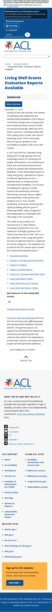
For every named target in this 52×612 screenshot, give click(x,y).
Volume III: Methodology (21, 269)
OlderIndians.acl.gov (37, 487)
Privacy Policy (11, 492)
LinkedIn (13, 439)
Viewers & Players (9, 504)
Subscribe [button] (14, 582)
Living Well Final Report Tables (24, 287)
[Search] (27, 34)
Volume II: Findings (18, 264)
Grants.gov (10, 529)
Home (7, 64)
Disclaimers (10, 470)
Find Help (11, 26)
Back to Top (26, 358)
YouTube (14, 431)
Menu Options (14, 104)
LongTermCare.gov (37, 481)
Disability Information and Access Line (35, 462)
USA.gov (9, 551)
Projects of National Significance (21, 317)
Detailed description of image (20, 309)
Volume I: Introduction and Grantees (26, 260)
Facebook (14, 427)
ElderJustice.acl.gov (37, 476)
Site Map (8, 498)
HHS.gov (9, 535)
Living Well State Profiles (21, 278)
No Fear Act (11, 540)
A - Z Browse (11, 30)
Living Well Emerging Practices (24, 283)
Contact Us (10, 476)
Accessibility (10, 465)
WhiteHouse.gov (13, 556)
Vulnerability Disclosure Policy (10, 514)
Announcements (15, 21)
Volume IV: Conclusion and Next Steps (27, 274)
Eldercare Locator (36, 470)
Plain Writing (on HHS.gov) (18, 546)
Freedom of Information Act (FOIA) (10, 484)
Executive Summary (19, 255)
